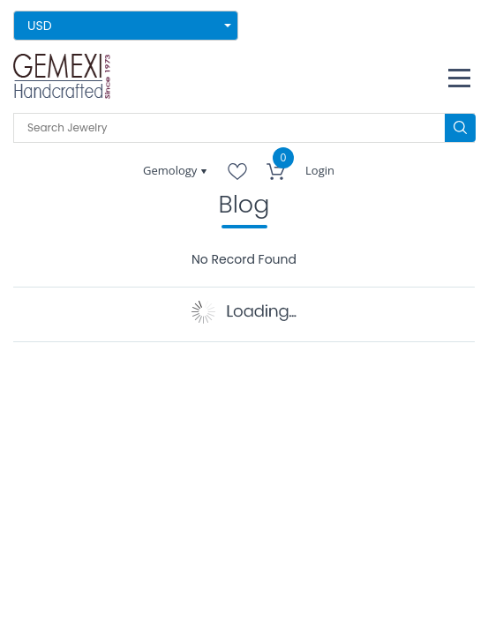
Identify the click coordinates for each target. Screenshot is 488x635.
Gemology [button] (171, 170)
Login (319, 170)
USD (39, 25)
